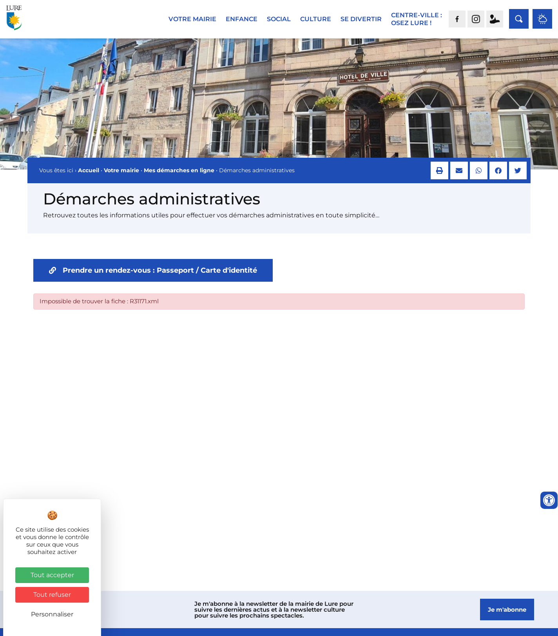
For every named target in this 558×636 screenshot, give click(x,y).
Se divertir (361, 19)
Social (279, 19)
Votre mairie (192, 19)
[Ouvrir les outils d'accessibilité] (549, 500)
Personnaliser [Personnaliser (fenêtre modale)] (52, 614)
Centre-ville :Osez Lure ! (416, 19)
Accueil (88, 176)
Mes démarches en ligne (179, 176)
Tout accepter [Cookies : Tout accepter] (52, 575)
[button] (439, 177)
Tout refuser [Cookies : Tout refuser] (52, 594)
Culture (315, 19)
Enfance (241, 19)
